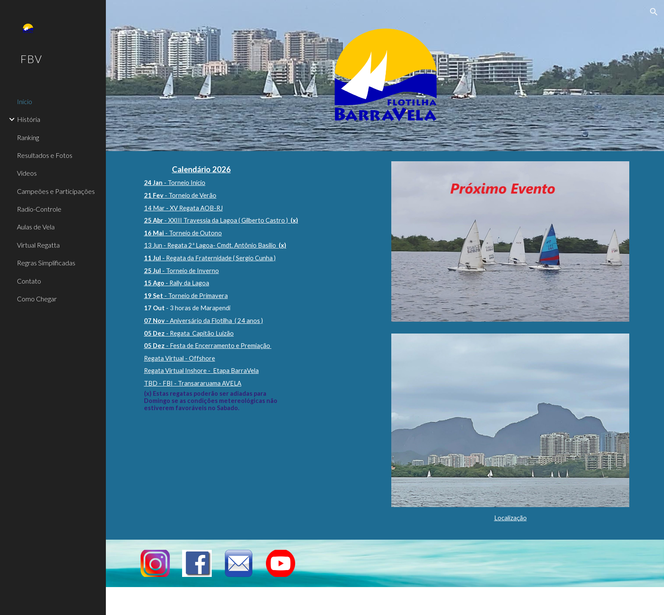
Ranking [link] (28, 137)
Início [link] (24, 101)
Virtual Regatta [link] (38, 245)
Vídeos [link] (27, 173)
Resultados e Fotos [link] (44, 155)
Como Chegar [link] (37, 299)
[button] (654, 12)
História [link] (28, 119)
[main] (260, 290)
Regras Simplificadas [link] (46, 263)
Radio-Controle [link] (39, 209)
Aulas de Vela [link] (36, 227)
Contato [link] (29, 281)
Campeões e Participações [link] (56, 191)
